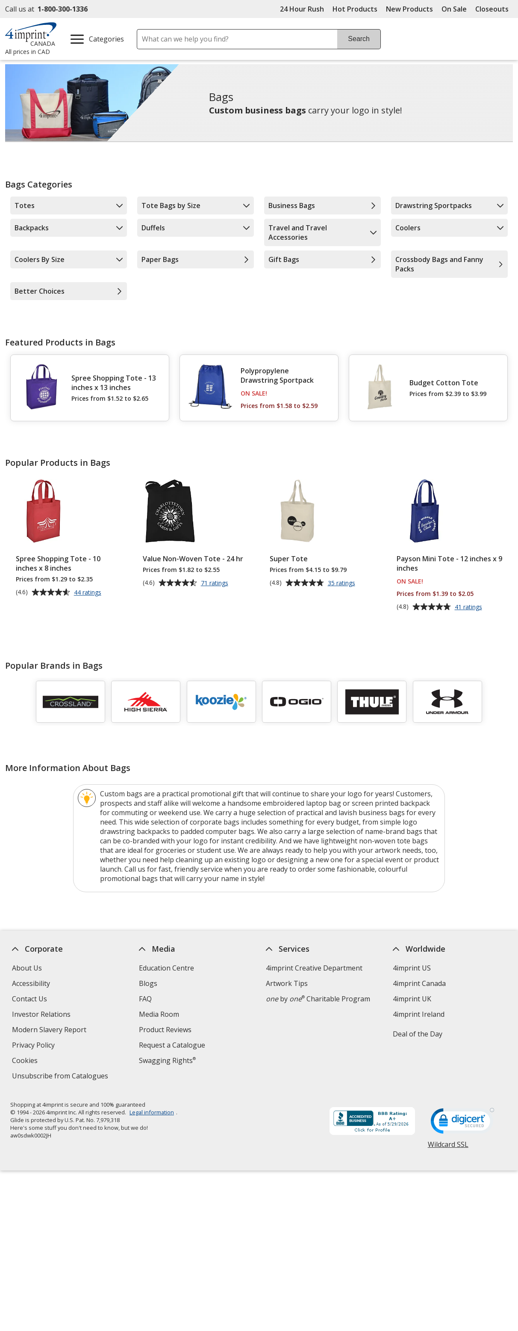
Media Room (159, 1014)
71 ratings (215, 583)
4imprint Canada (419, 983)
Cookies (26, 1061)
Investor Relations (42, 1015)
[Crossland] (70, 701)
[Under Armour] (447, 701)
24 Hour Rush (302, 9)
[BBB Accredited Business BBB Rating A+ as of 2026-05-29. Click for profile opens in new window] (372, 1122)
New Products (409, 9)
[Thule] (372, 701)
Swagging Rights (167, 1060)
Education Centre (166, 968)
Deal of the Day (417, 1034)
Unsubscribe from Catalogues (61, 1077)
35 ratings (342, 583)
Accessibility (31, 983)
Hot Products (355, 9)
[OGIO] (296, 701)
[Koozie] (221, 701)
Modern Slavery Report (50, 1030)
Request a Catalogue (172, 1045)
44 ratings (88, 593)
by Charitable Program (318, 998)
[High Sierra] (146, 701)
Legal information (152, 1112)
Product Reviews (165, 1029)
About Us (27, 968)
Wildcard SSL (448, 1147)
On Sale (454, 9)
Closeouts (492, 9)
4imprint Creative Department (314, 968)
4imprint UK (412, 998)
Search (359, 38)
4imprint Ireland (418, 1014)
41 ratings (469, 607)
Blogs (148, 983)
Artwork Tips (287, 983)
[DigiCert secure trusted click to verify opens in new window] (462, 1123)
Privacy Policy (34, 1046)
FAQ (145, 998)
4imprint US (412, 968)
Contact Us (29, 998)
